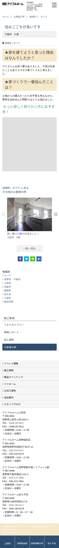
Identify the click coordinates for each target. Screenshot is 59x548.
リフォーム (10, 383)
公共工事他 (10, 390)
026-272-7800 (16, 477)
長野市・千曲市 (12, 279)
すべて (7, 275)
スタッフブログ (12, 404)
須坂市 (7, 286)
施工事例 (8, 370)
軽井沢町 (8, 301)
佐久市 (7, 294)
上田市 (7, 283)
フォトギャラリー (14, 325)
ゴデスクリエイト (22, 532)
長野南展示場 (37, 543)
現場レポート (11, 332)
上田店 (7, 543)
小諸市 (7, 298)
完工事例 (9, 339)
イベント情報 (11, 363)
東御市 (7, 290)
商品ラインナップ (13, 377)
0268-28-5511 (16, 423)
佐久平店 (52, 543)
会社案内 (8, 397)
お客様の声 (10, 347)
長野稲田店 (22, 543)
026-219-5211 (16, 450)
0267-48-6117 (16, 505)
